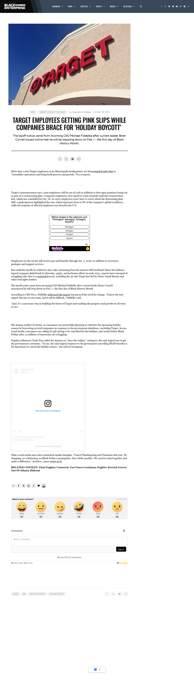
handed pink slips (103, 171)
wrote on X (56, 461)
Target (16, 592)
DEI (24, 592)
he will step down (33, 288)
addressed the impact (59, 294)
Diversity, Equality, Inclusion (52, 112)
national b (42, 276)
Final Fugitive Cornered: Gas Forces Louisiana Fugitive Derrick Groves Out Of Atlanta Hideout (69, 468)
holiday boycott (57, 592)
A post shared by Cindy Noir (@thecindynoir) (48, 446)
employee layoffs (37, 592)
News (33, 112)
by (80, 112)
